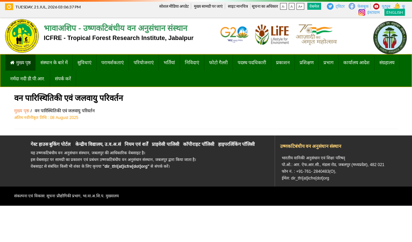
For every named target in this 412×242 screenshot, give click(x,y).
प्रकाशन (283, 62)
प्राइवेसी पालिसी (165, 144)
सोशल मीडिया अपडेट (174, 6)
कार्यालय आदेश (356, 62)
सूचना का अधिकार (265, 6)
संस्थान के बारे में (54, 62)
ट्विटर (340, 6)
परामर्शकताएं (112, 62)
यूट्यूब (386, 6)
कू (403, 6)
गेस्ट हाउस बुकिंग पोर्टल (51, 144)
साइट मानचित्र (238, 6)
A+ (300, 6)
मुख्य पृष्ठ (23, 62)
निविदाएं (192, 62)
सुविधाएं (84, 62)
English (394, 12)
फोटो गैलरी (218, 62)
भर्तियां (169, 62)
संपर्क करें (63, 78)
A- (283, 6)
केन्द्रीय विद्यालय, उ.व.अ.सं (98, 144)
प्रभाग (328, 62)
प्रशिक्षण (307, 62)
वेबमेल (314, 6)
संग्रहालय (386, 62)
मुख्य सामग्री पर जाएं (208, 6)
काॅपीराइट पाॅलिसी (198, 144)
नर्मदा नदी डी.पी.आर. (27, 78)
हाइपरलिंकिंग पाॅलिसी (236, 144)
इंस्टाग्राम (373, 12)
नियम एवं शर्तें (136, 144)
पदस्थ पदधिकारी (252, 62)
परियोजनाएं (144, 62)
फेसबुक (363, 6)
